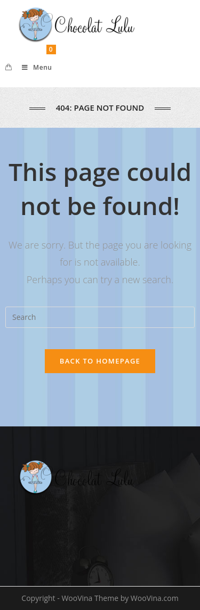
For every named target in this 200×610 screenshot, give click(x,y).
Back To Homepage (100, 361)
